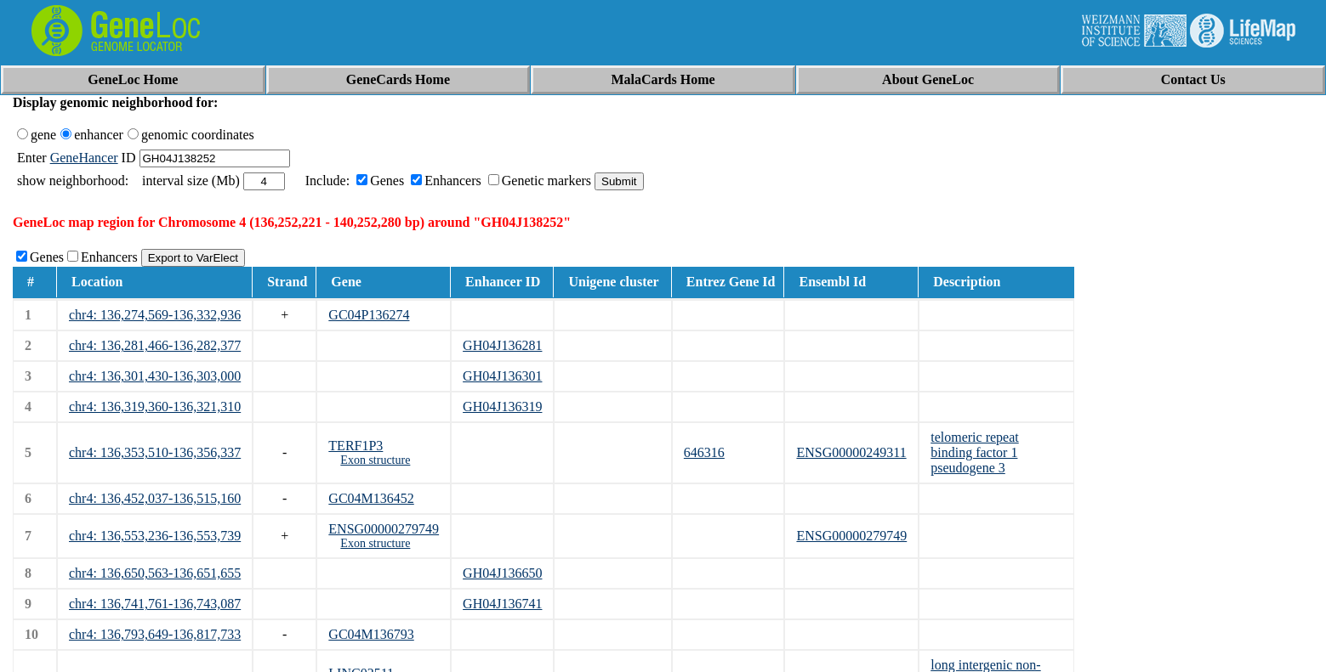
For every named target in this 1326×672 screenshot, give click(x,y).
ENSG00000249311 (851, 452)
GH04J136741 (502, 603)
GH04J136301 (502, 376)
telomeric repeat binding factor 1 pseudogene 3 (974, 452)
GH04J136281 (502, 345)
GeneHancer (84, 157)
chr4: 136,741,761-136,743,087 (155, 603)
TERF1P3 (355, 445)
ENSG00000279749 (383, 529)
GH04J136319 (502, 406)
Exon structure (375, 460)
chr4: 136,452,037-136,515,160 (155, 498)
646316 (704, 452)
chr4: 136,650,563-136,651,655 (155, 573)
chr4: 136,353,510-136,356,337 (155, 452)
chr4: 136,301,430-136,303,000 (155, 376)
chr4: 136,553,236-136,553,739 (155, 535)
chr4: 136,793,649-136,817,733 (155, 634)
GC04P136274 (368, 315)
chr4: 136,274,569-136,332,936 (155, 315)
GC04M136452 (370, 498)
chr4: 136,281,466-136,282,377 (155, 345)
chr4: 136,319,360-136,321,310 (155, 406)
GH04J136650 (502, 573)
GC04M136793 (370, 634)
